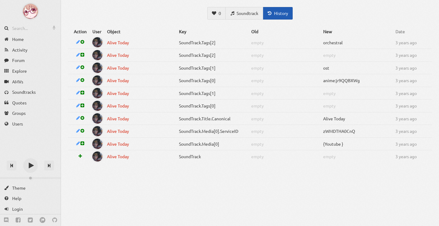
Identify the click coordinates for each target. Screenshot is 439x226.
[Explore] (30, 71)
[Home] (30, 39)
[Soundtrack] (244, 13)
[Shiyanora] (97, 42)
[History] (278, 13)
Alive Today (118, 42)
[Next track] (49, 165)
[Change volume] (30, 178)
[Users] (30, 123)
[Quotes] (30, 102)
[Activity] (30, 50)
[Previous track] (11, 165)
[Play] (30, 165)
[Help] (30, 198)
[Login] (30, 209)
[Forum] (30, 60)
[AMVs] (30, 81)
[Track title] (30, 154)
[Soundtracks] (30, 92)
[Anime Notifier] (30, 11)
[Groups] (30, 113)
